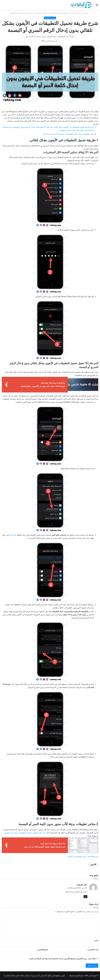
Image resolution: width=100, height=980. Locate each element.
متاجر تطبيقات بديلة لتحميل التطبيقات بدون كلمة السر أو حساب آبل (68, 134)
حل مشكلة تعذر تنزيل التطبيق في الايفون (83, 856)
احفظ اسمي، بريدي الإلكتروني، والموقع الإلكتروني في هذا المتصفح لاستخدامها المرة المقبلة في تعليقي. (62, 959)
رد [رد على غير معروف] (85, 897)
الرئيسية (86, 13)
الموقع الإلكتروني (42, 949)
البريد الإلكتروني (92, 949)
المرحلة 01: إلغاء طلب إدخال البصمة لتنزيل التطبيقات (32, 127)
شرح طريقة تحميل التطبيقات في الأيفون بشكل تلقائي (73, 127)
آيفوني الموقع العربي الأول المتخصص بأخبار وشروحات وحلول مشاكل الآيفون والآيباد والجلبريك (34, 976)
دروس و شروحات (75, 13)
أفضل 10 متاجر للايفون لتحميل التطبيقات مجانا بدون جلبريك (27, 833)
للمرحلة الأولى (10, 535)
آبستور (92, 864)
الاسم (95, 940)
